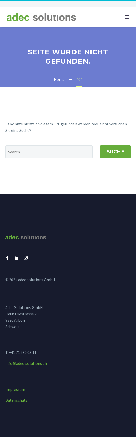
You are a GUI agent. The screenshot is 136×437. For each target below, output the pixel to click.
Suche (115, 152)
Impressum (15, 389)
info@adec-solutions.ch (26, 363)
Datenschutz (16, 400)
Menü (127, 17)
